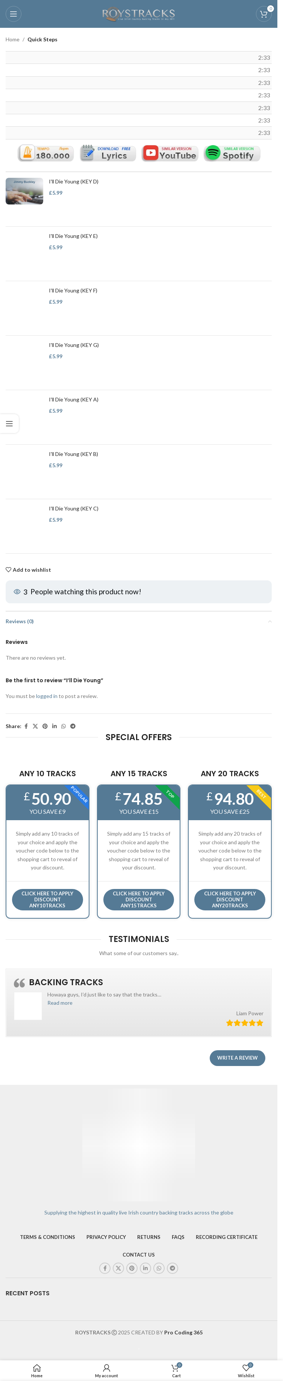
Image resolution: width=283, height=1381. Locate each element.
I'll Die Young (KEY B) (73, 454)
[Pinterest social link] (45, 727)
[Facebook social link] (25, 727)
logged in (47, 696)
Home (13, 39)
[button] (60, 1002)
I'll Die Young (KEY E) (73, 236)
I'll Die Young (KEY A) (73, 400)
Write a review (237, 1058)
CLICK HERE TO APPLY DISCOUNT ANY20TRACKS (230, 899)
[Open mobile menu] (13, 13)
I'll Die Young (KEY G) (74, 345)
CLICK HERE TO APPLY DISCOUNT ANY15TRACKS (139, 899)
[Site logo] (138, 13)
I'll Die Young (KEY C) (73, 509)
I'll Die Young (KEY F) (73, 291)
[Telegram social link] (73, 727)
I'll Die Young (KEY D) (73, 182)
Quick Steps (42, 39)
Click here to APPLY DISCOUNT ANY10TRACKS (47, 899)
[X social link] (35, 727)
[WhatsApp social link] (63, 727)
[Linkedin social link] (54, 727)
